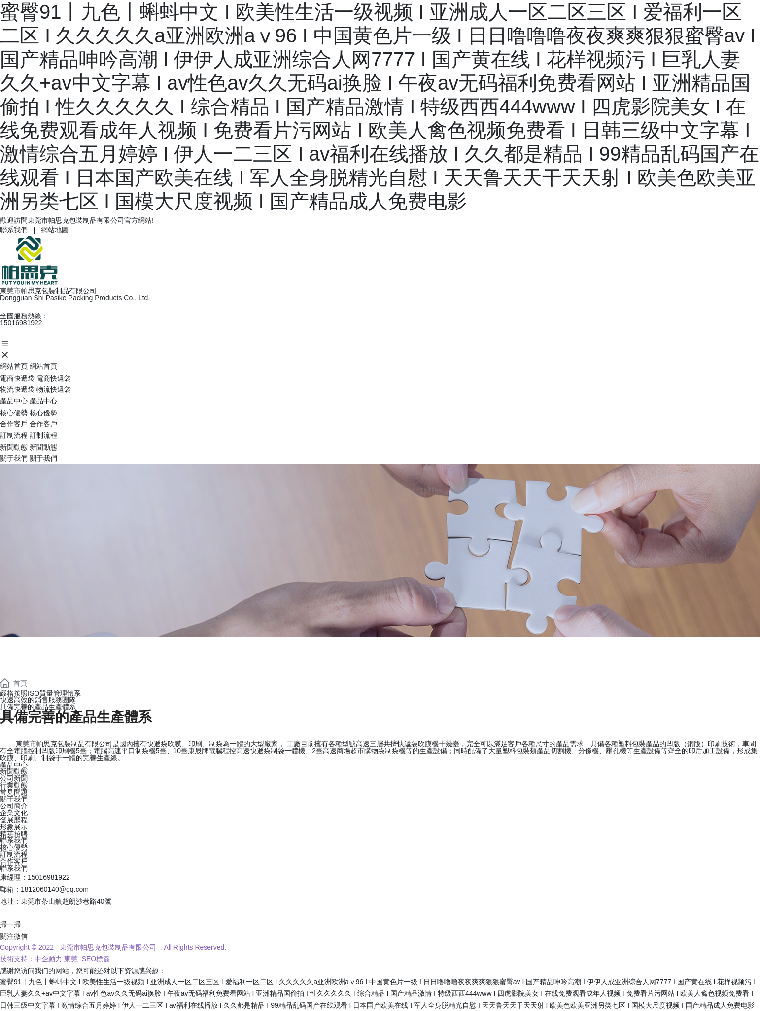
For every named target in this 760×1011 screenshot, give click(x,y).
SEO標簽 (95, 959)
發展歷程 (14, 820)
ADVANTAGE (59, 649)
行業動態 (14, 785)
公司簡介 (14, 806)
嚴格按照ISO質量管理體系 (40, 693)
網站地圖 (55, 230)
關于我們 (14, 799)
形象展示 (14, 827)
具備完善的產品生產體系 (38, 707)
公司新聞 (14, 778)
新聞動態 (14, 771)
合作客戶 (14, 861)
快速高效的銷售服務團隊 (38, 700)
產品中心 (14, 764)
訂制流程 (14, 854)
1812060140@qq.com (55, 889)
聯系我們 (14, 230)
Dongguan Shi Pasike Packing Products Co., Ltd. (75, 298)
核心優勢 (14, 847)
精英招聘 (14, 833)
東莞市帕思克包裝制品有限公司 (48, 291)
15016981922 (21, 323)
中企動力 (48, 959)
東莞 (71, 959)
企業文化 (14, 813)
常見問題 (14, 792)
